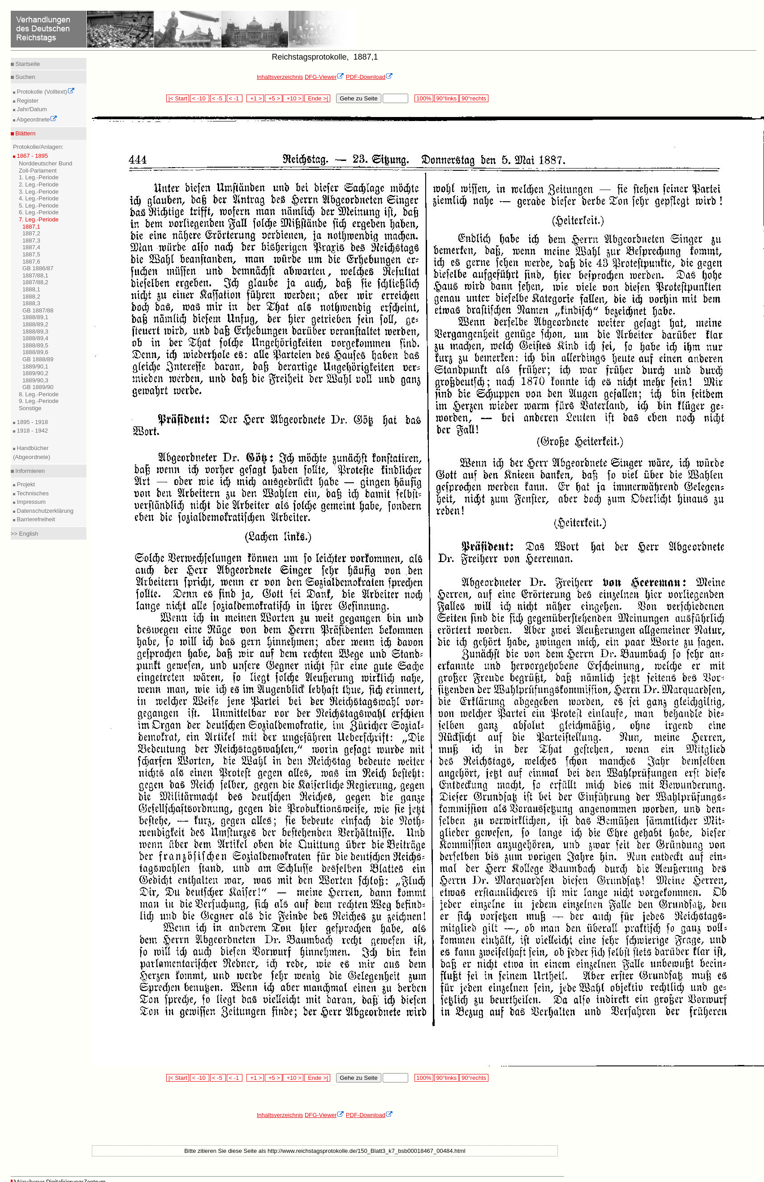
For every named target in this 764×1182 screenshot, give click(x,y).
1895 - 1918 (31, 422)
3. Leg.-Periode (39, 191)
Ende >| (317, 98)
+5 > (273, 98)
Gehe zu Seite (358, 98)
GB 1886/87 (37, 268)
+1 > (255, 98)
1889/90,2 (35, 373)
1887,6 (31, 261)
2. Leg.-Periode (39, 184)
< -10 (199, 98)
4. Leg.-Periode (39, 198)
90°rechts (474, 98)
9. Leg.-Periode (39, 401)
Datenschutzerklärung (44, 510)
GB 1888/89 (37, 359)
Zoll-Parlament (38, 170)
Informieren (29, 471)
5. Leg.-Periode (39, 205)
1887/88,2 (35, 282)
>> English (24, 533)
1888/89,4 (35, 338)
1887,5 (31, 254)
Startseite (27, 64)
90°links (446, 98)
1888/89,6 (35, 352)
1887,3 (31, 240)
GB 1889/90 (37, 387)
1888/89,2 (35, 324)
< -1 (234, 98)
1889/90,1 (35, 366)
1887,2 (31, 233)
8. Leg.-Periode (39, 394)
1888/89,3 (35, 331)
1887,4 (31, 247)
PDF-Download (369, 77)
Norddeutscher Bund (45, 163)
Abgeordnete (36, 119)
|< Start (178, 98)
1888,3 (31, 303)
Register (27, 100)
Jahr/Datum (31, 109)
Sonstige (30, 408)
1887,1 (31, 226)
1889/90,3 (35, 380)
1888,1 (31, 289)
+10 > (293, 98)
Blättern (24, 133)
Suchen (24, 77)
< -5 (218, 98)
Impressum (30, 501)
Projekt (25, 484)
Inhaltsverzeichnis (280, 77)
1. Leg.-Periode (39, 177)
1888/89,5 (35, 345)
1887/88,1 (35, 275)
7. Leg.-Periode (39, 219)
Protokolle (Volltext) (45, 91)
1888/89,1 (35, 317)
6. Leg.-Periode (39, 212)
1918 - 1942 (31, 430)
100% (424, 98)
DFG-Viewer (324, 77)
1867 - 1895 (31, 155)
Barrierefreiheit (35, 519)
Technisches (32, 493)
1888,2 (31, 296)
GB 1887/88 (37, 310)
